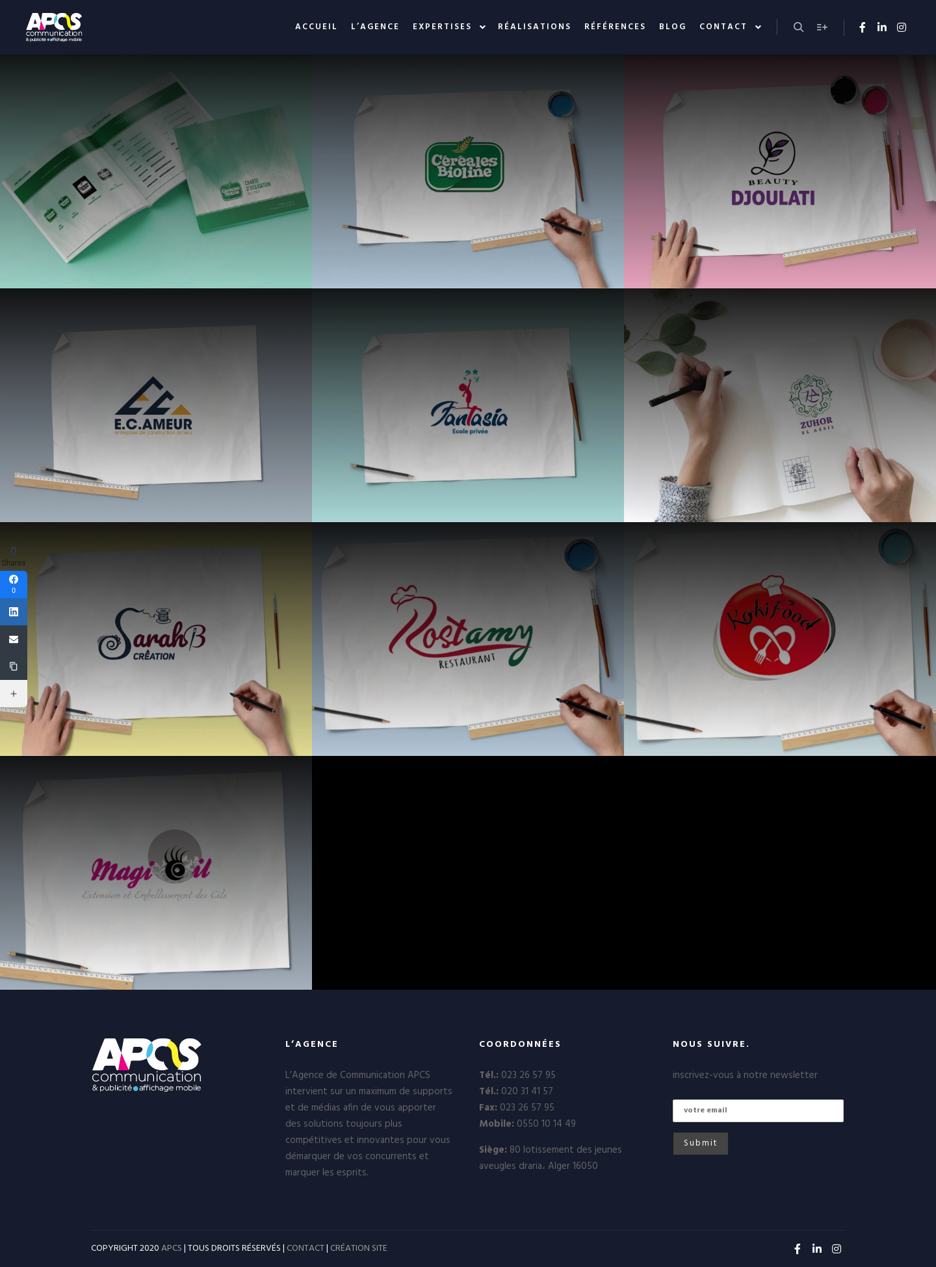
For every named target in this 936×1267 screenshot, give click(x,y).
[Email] (13, 639)
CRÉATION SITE (358, 1248)
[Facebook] (13, 584)
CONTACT (305, 1248)
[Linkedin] (13, 611)
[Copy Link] (13, 666)
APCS (171, 1248)
